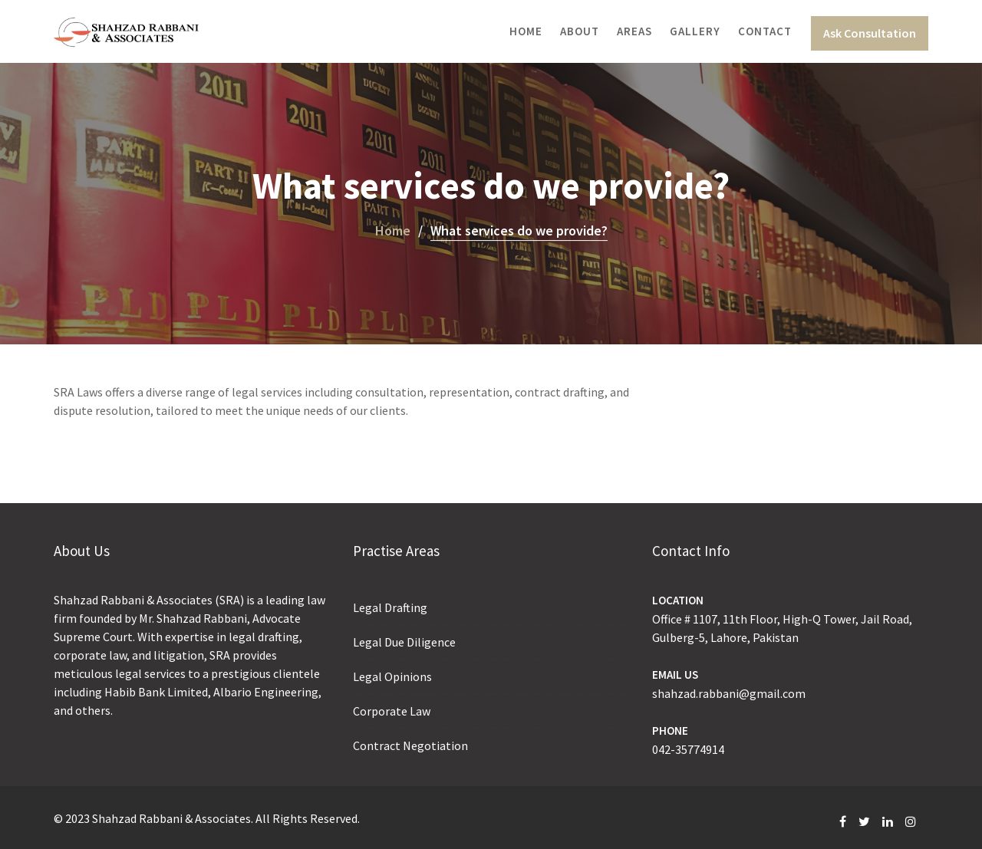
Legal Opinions (392, 676)
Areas (634, 31)
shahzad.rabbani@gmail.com (729, 693)
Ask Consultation (869, 33)
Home (525, 31)
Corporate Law (391, 711)
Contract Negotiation (410, 745)
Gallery (695, 31)
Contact (765, 31)
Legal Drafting (390, 607)
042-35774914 (688, 749)
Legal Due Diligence (404, 642)
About (579, 31)
